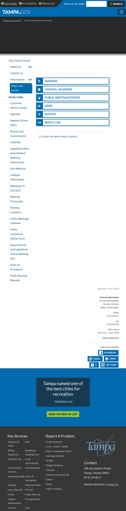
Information (17, 79)
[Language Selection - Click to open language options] (9, 3)
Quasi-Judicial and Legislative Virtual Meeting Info (19, 251)
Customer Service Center (18, 106)
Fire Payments (32, 467)
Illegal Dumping (54, 465)
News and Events (17, 88)
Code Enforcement (32, 461)
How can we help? (74, 3)
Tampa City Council (12, 20)
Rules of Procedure (16, 267)
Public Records (32, 494)
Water (49, 484)
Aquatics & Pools (13, 443)
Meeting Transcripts (16, 199)
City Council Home (19, 60)
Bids (27, 441)
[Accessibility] (28, 3)
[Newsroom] (47, 3)
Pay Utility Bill (15, 489)
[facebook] (108, 352)
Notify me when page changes (58, 136)
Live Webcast (17, 168)
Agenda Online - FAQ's (19, 123)
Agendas (15, 114)
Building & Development (32, 452)
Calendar (15, 142)
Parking (12, 485)
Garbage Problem (55, 455)
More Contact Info (111, 337)
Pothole (50, 470)
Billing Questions (13, 452)
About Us (15, 66)
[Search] (116, 4)
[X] (94, 365)
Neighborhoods (16, 476)
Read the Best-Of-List (63, 414)
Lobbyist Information (17, 177)
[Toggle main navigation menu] (121, 12)
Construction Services (14, 469)
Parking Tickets (33, 485)
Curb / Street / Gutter (57, 446)
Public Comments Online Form (17, 234)
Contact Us (16, 73)
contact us (112, 484)
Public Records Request (18, 278)
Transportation (33, 499)
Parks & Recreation (30, 478)
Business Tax (14, 459)
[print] (111, 359)
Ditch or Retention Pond (58, 451)
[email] (95, 359)
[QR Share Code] (109, 365)
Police (11, 494)
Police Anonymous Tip (57, 474)
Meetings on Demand (17, 188)
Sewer (49, 479)
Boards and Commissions (18, 134)
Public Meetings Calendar (19, 221)
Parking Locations (16, 210)
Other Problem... (54, 488)
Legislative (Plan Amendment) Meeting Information (19, 155)
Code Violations (54, 441)
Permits (29, 489)
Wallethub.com (64, 401)
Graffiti (49, 460)
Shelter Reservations (14, 501)
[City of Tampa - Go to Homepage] (16, 12)
